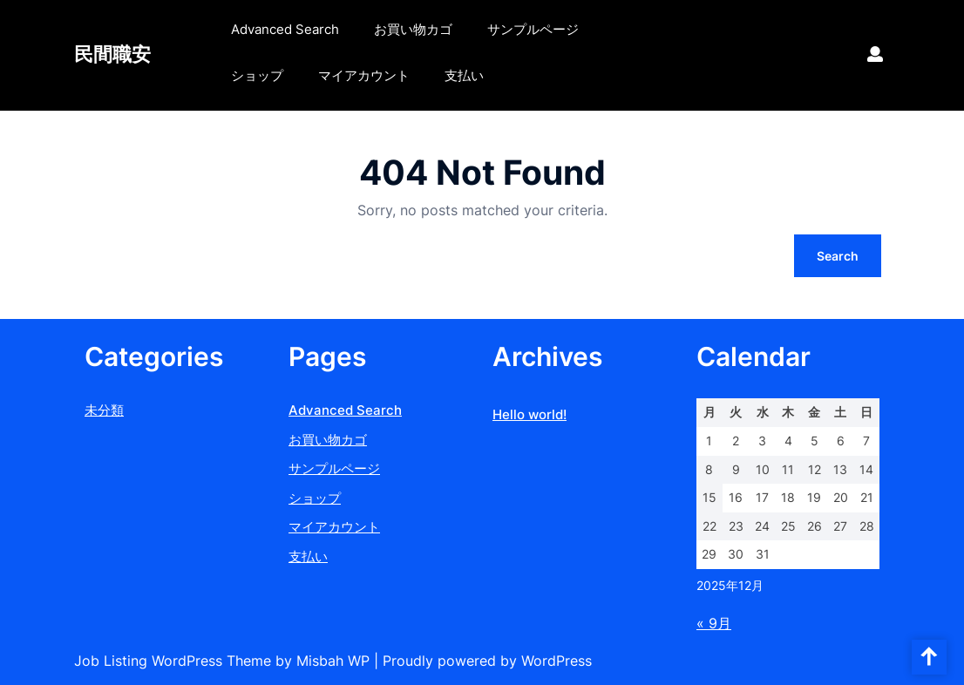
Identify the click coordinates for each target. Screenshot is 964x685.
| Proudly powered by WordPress (483, 660)
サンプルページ (533, 29)
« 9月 (713, 623)
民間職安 (112, 54)
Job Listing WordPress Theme (174, 660)
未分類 (104, 410)
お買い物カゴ (413, 29)
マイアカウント (364, 75)
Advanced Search (285, 29)
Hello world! (529, 414)
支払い (464, 75)
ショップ (257, 75)
